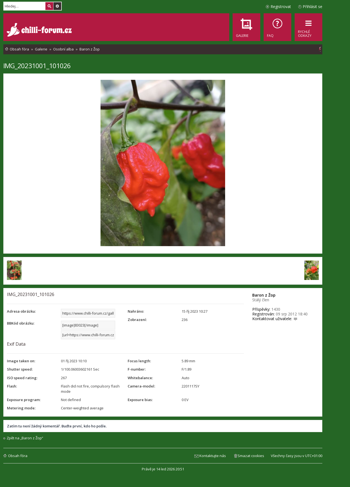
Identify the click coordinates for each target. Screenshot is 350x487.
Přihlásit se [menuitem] (312, 6)
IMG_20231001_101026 (37, 65)
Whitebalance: (140, 377)
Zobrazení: (137, 319)
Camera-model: (141, 386)
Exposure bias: (140, 399)
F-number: (137, 369)
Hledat (49, 6)
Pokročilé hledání (57, 6)
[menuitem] (277, 27)
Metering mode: (21, 408)
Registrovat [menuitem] (281, 6)
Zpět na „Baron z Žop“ (25, 438)
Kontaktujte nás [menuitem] (212, 455)
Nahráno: (136, 311)
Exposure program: (23, 399)
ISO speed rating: (22, 377)
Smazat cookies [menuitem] (251, 455)
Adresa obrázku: (21, 311)
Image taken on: (21, 360)
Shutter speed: (20, 369)
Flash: (12, 386)
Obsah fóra (17, 455)
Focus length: (139, 360)
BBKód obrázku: (20, 323)
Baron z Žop (264, 295)
